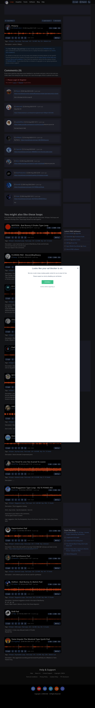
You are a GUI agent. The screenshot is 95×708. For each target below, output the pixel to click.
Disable (47, 282)
